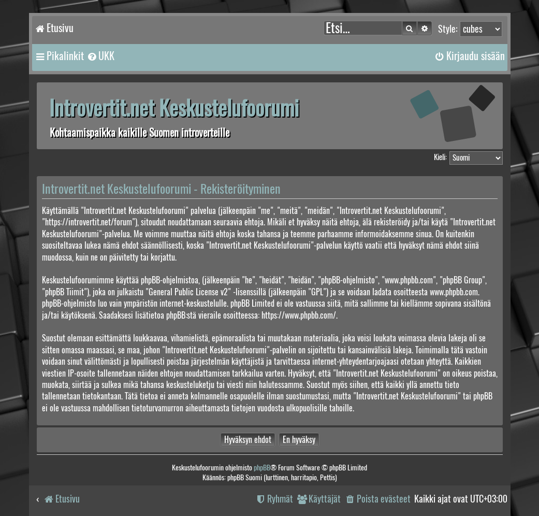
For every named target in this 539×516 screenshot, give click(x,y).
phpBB (262, 467)
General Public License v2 (188, 291)
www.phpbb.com (454, 291)
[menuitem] (100, 56)
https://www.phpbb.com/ (298, 315)
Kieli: (440, 157)
